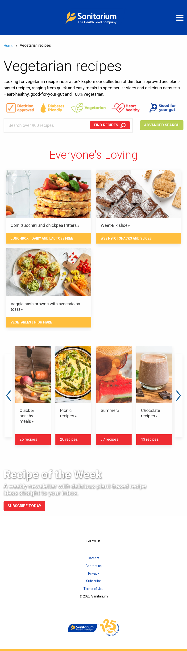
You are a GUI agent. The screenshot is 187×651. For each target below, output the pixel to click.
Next (179, 395)
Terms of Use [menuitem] (93, 589)
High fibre (43, 322)
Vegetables (21, 322)
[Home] (93, 17)
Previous (8, 395)
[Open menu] (179, 17)
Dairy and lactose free (52, 238)
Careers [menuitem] (94, 558)
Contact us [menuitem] (94, 566)
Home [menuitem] (8, 45)
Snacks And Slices (135, 238)
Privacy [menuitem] (93, 573)
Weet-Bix (108, 238)
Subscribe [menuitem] (93, 581)
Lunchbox (20, 238)
